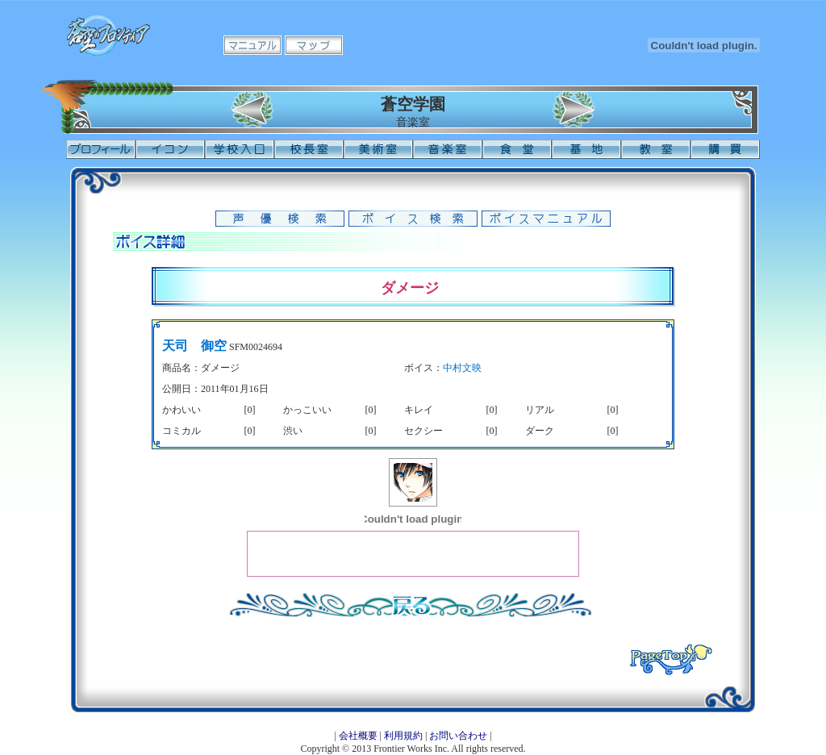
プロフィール (101, 149)
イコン (170, 149)
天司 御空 (194, 345)
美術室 (378, 149)
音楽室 (447, 149)
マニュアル (252, 45)
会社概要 (358, 735)
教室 (655, 149)
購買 (725, 149)
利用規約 (403, 735)
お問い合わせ (458, 735)
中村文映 (462, 367)
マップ (314, 45)
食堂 (517, 149)
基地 (586, 149)
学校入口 (239, 149)
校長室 (309, 149)
